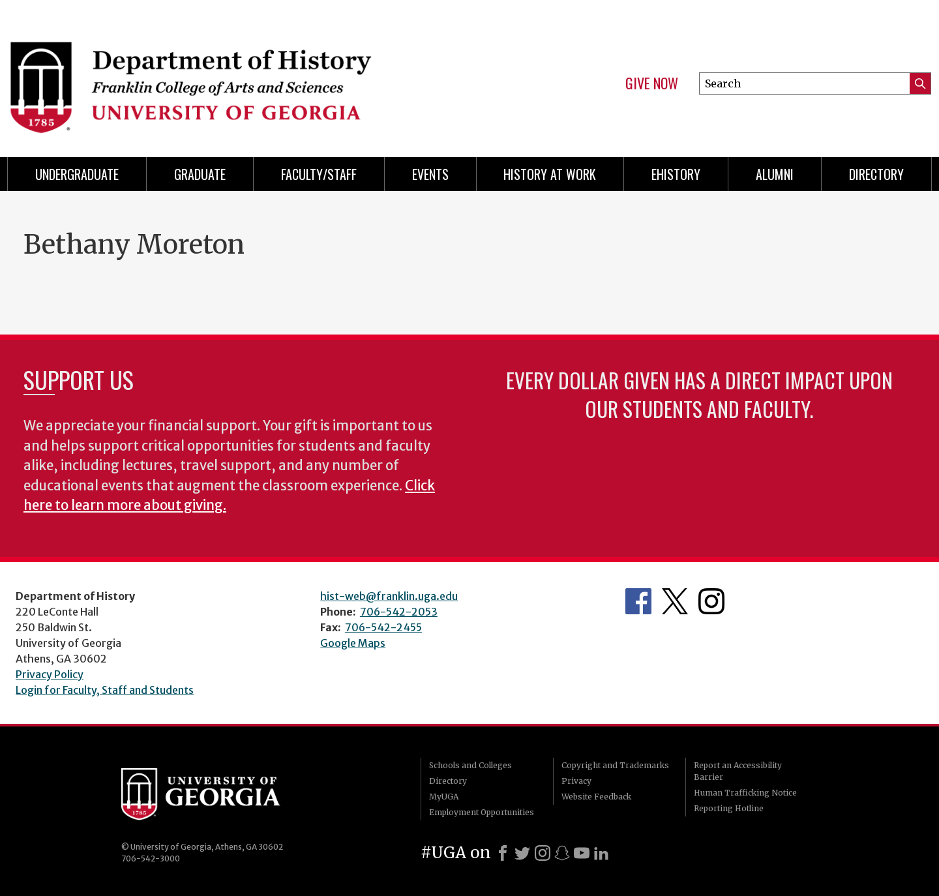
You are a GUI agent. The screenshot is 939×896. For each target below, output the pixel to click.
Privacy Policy (49, 674)
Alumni (775, 174)
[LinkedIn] (601, 853)
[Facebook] (503, 853)
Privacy (576, 781)
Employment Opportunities (481, 812)
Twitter (675, 601)
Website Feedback (596, 796)
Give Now (651, 83)
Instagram (711, 601)
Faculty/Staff (319, 174)
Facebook (638, 601)
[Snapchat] (562, 853)
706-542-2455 (383, 627)
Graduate (200, 174)
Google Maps (352, 643)
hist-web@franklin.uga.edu (389, 596)
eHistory (675, 174)
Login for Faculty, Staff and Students (105, 689)
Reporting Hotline (729, 808)
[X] (522, 853)
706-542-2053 (399, 611)
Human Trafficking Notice (745, 793)
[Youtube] (581, 853)
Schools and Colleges (470, 765)
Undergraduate (77, 174)
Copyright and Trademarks (615, 765)
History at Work (549, 174)
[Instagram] (542, 853)
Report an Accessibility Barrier (738, 771)
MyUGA (443, 796)
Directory (876, 174)
